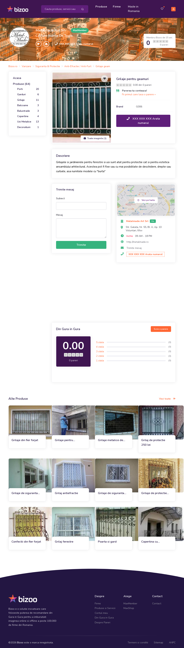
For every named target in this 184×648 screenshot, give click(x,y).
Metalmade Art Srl (50, 28)
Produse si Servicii (105, 606)
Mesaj (59, 213)
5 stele (100, 340)
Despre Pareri (102, 620)
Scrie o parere (161, 327)
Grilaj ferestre (64, 540)
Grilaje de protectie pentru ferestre (154, 492)
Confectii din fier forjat (26, 540)
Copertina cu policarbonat (149, 540)
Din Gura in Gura (104, 616)
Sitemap (158, 641)
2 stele (100, 354)
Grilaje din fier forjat (25, 439)
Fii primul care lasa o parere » (139, 93)
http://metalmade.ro (137, 240)
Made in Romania (135, 8)
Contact (156, 602)
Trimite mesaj (134, 246)
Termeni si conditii (138, 641)
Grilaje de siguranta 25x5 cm (25, 492)
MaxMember (130, 602)
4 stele (100, 345)
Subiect (60, 197)
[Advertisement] (114, 291)
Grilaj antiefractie (66, 492)
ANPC (172, 641)
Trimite (81, 243)
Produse (102, 6)
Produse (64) (21, 82)
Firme (118, 6)
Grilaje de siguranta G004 (111, 492)
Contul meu (101, 611)
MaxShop (128, 606)
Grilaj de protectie (153, 439)
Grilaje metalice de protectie (110, 439)
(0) (169, 340)
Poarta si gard (107, 540)
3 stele (100, 350)
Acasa (17, 76)
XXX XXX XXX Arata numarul (76, 42)
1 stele (100, 359)
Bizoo (20, 641)
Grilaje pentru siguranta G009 (65, 439)
